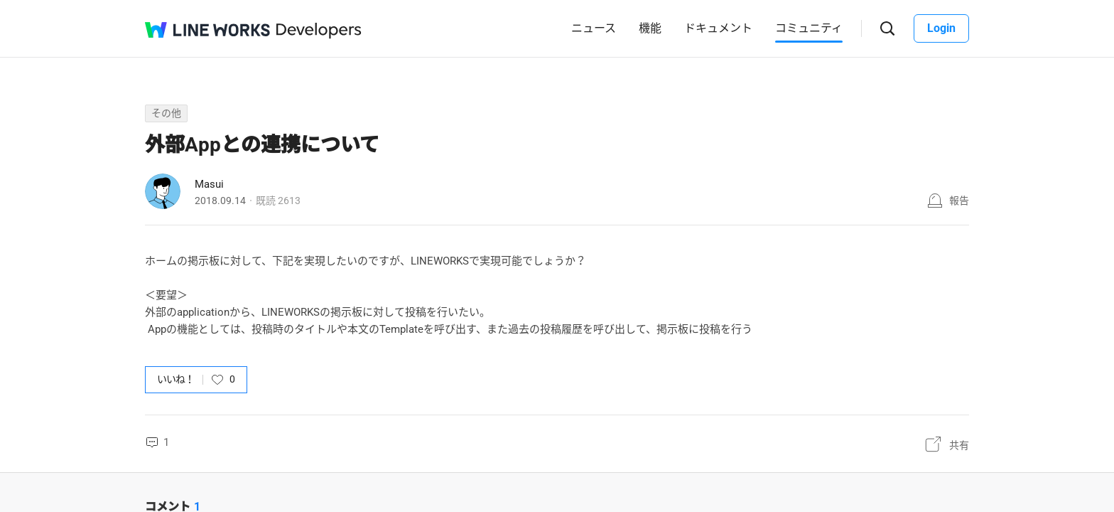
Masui (209, 184)
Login (941, 28)
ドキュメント (718, 28)
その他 (166, 113)
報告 (959, 200)
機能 (650, 28)
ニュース (593, 28)
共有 (959, 445)
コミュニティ (809, 28)
